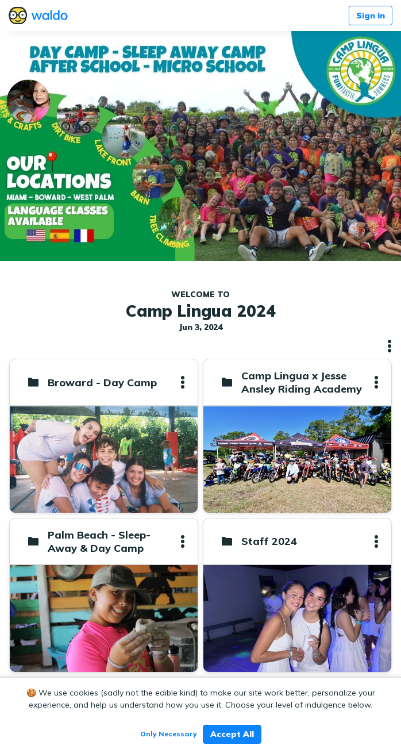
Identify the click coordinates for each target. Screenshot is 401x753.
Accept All (232, 734)
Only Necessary (168, 733)
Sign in (370, 15)
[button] (389, 346)
